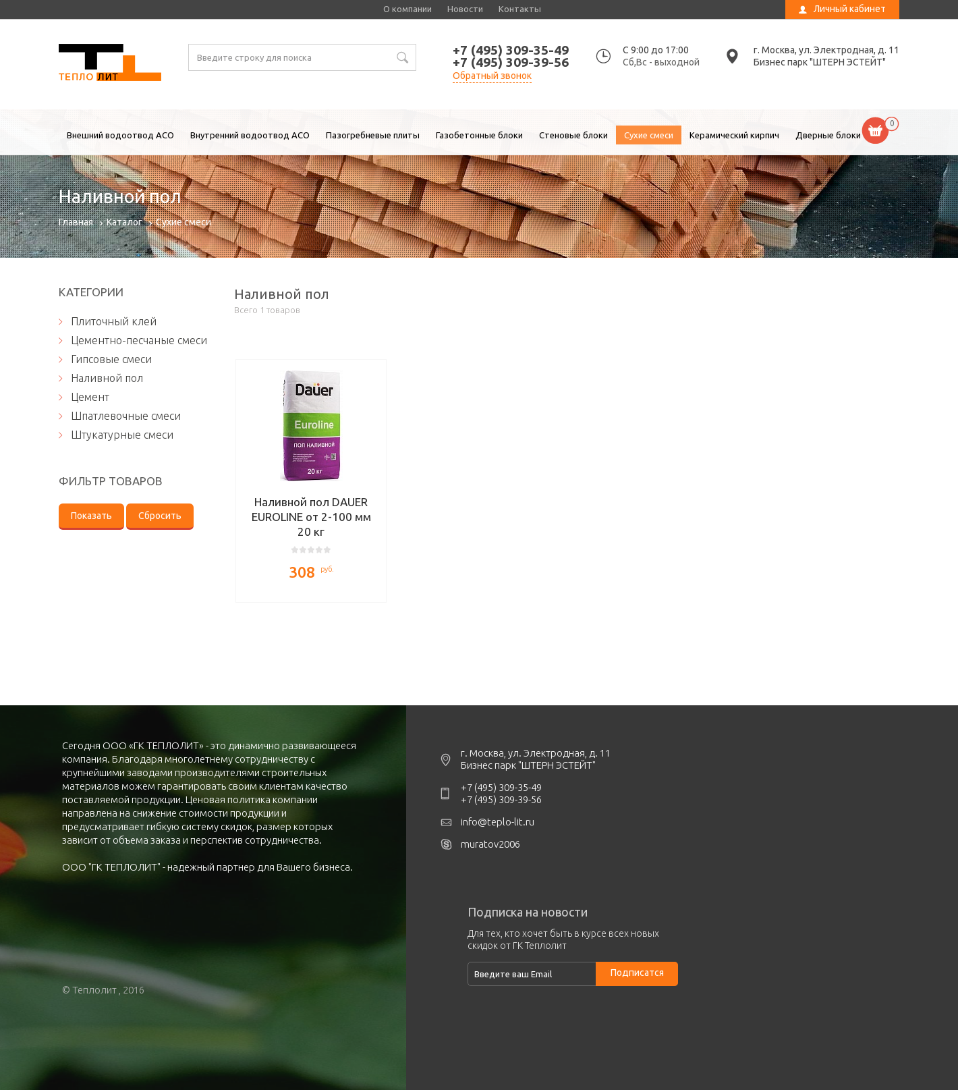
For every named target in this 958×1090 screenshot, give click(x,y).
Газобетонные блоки (479, 135)
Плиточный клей (114, 321)
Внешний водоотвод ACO (120, 135)
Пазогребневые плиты (373, 135)
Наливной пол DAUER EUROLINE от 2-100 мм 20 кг (311, 516)
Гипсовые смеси (111, 359)
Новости (465, 8)
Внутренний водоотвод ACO (250, 135)
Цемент (90, 397)
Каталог (124, 222)
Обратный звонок (492, 75)
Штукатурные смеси (122, 435)
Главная (76, 222)
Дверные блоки (828, 135)
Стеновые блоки (573, 135)
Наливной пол (110, 64)
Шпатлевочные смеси (126, 416)
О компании (407, 8)
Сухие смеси (648, 135)
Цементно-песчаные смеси (139, 340)
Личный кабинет (850, 8)
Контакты (520, 8)
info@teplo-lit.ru (497, 821)
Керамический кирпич (734, 135)
